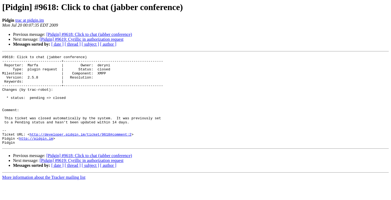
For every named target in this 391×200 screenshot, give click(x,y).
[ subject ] (90, 44)
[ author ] (108, 44)
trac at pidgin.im (29, 20)
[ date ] (57, 44)
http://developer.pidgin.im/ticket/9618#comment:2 (80, 150)
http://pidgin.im (36, 155)
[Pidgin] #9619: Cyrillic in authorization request (82, 39)
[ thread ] (73, 44)
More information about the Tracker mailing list (44, 195)
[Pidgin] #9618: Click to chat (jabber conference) (89, 34)
